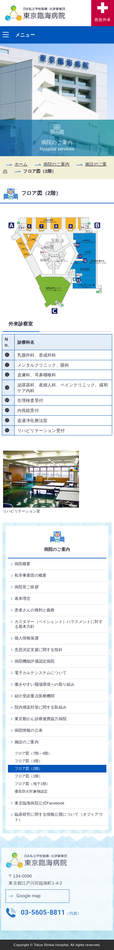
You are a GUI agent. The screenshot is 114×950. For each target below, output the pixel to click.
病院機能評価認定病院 (35, 661)
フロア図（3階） (29, 761)
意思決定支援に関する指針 (39, 649)
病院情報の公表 (29, 730)
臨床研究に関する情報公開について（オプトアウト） (59, 817)
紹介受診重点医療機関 (35, 696)
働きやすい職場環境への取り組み (45, 684)
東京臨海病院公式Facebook (39, 803)
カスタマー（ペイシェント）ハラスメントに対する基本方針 (59, 624)
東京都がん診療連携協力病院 (41, 718)
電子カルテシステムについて (41, 672)
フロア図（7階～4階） (33, 753)
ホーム (21, 164)
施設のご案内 (27, 742)
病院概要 (23, 563)
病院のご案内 (56, 164)
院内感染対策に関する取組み (41, 707)
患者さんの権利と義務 (35, 610)
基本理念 (23, 598)
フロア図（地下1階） (32, 784)
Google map (28, 896)
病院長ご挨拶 (27, 587)
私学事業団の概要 (31, 575)
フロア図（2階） (29, 768)
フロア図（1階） (29, 776)
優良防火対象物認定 (31, 791)
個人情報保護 (27, 638)
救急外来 (103, 19)
